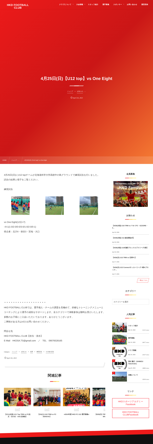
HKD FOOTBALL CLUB (18, 6)
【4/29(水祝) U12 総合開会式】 (123, 238)
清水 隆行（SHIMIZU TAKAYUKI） (135, 362)
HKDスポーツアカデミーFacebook (130, 403)
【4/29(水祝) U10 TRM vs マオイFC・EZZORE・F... (130, 227)
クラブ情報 (132, 350)
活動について (133, 375)
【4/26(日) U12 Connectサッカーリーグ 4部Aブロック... (130, 268)
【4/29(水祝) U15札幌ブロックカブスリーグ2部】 (130, 248)
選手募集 (131, 338)
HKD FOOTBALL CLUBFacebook (130, 413)
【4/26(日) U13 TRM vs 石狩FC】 (124, 257)
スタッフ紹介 (133, 326)
